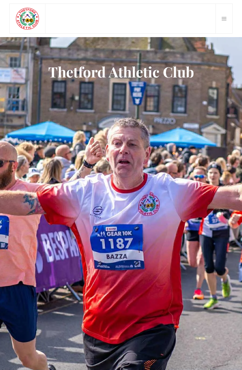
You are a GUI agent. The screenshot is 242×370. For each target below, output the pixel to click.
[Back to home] (27, 18)
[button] (224, 18)
